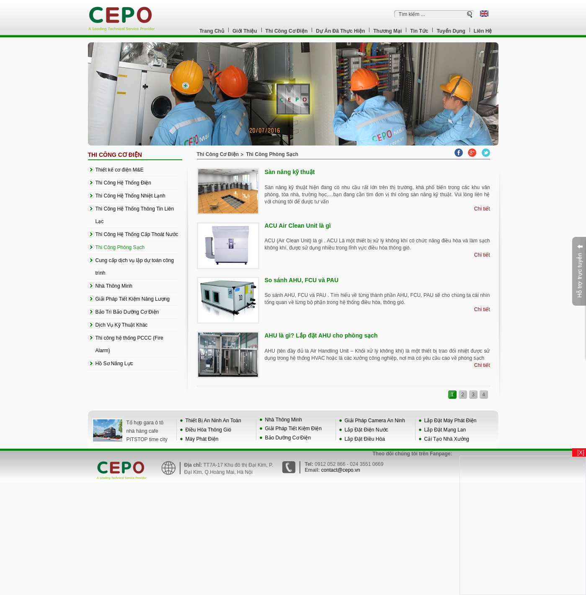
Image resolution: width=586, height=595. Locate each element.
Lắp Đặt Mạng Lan (445, 430)
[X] (580, 452)
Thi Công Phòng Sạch (272, 154)
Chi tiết (482, 209)
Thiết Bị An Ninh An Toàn (213, 421)
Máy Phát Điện (202, 439)
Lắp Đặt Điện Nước (366, 430)
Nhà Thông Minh (283, 420)
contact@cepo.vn (340, 470)
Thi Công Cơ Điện (115, 154)
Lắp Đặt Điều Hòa (365, 439)
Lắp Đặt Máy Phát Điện (450, 421)
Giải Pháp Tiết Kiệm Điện (293, 428)
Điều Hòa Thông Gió (209, 430)
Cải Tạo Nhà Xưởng (447, 439)
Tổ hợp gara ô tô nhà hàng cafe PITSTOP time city (147, 431)
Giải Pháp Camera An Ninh (375, 421)
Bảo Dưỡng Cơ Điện (288, 438)
